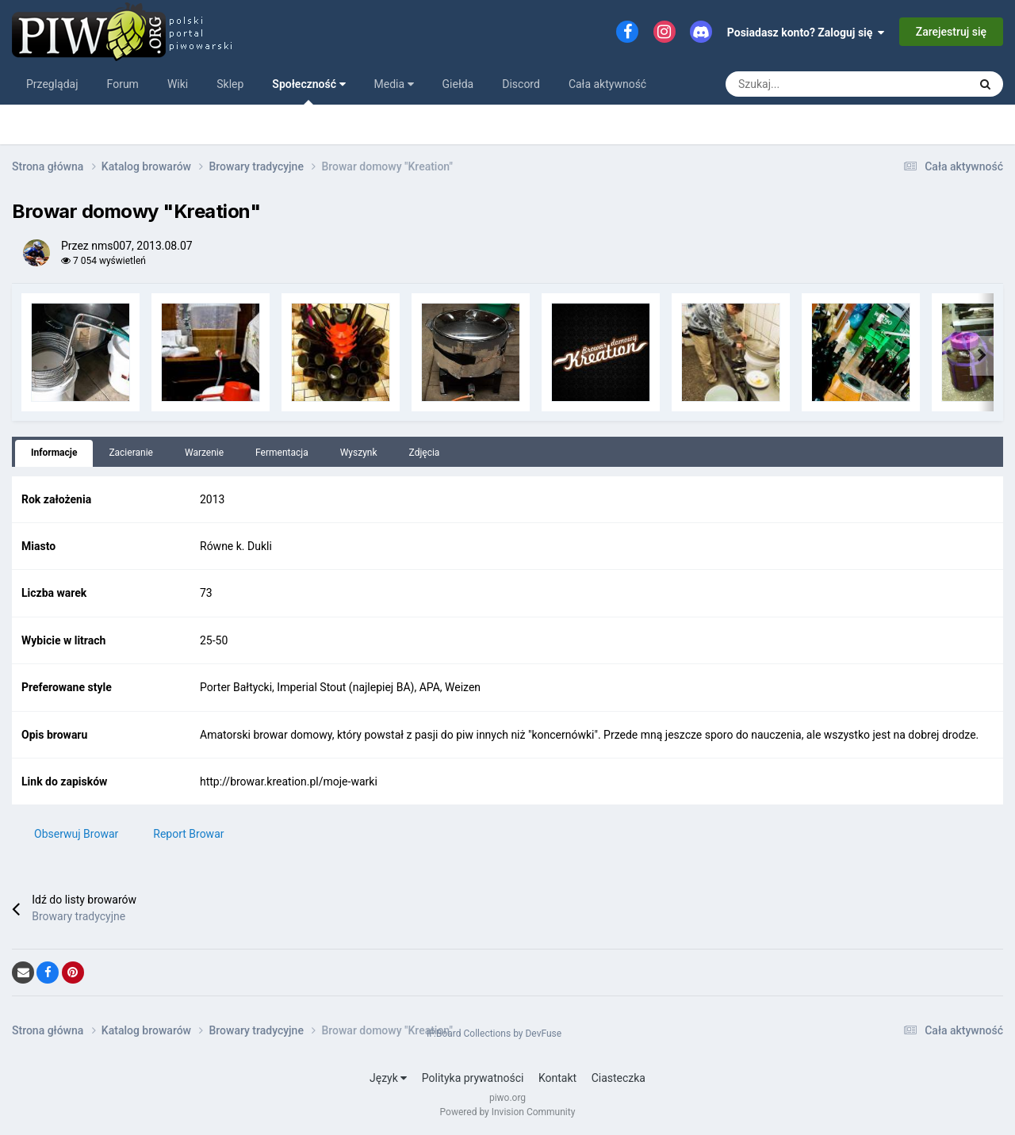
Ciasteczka (618, 1078)
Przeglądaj (52, 84)
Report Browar (188, 833)
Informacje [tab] (54, 452)
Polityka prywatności (473, 1078)
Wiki (177, 84)
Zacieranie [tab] (131, 452)
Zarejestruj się (951, 31)
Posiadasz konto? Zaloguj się (806, 32)
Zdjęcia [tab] (424, 452)
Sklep (229, 84)
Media (394, 84)
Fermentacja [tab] (281, 452)
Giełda (458, 84)
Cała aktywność (607, 84)
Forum (123, 84)
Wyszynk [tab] (358, 452)
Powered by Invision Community (508, 1112)
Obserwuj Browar (76, 833)
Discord (521, 84)
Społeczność (308, 91)
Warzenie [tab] (204, 452)
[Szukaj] (767, 84)
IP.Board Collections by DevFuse (494, 1033)
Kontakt (557, 1078)
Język (388, 1078)
